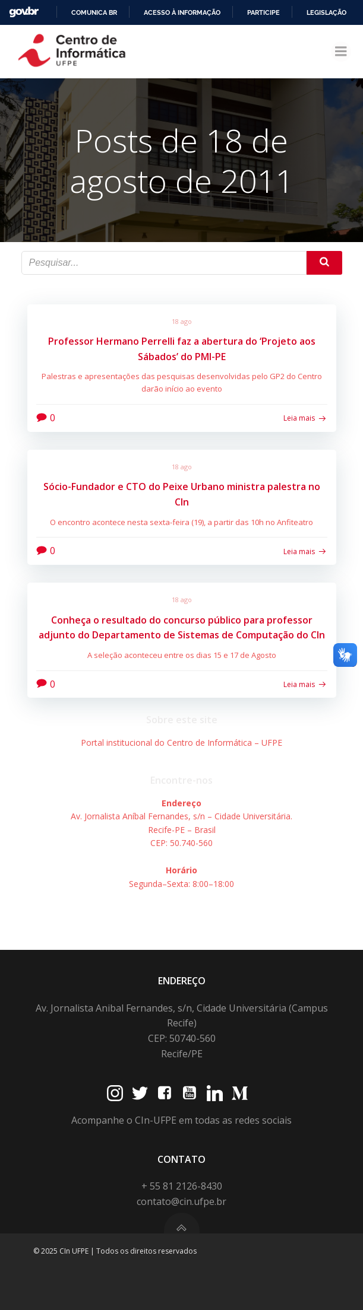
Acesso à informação (182, 12)
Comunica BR (94, 12)
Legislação (326, 12)
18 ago (182, 321)
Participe (263, 12)
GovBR (24, 12)
